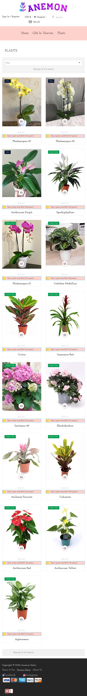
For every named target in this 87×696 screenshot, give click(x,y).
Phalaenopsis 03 (22, 141)
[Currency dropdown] (28, 17)
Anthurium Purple (21, 212)
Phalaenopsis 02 (65, 141)
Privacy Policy (24, 670)
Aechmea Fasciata (21, 497)
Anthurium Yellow (65, 568)
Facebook (9, 675)
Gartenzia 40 (21, 426)
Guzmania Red (65, 354)
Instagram (31, 675)
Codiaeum (65, 497)
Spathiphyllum (65, 212)
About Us (37, 670)
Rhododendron (65, 426)
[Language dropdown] (41, 17)
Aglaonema (22, 639)
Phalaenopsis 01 (22, 283)
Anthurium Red (22, 568)
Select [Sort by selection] (43, 62)
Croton (22, 354)
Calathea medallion (65, 283)
